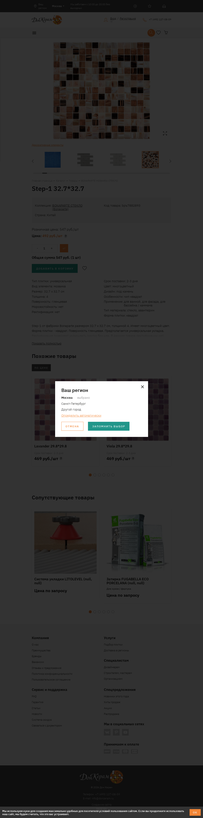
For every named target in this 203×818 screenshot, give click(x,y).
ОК (195, 812)
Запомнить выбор (108, 426)
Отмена (72, 426)
